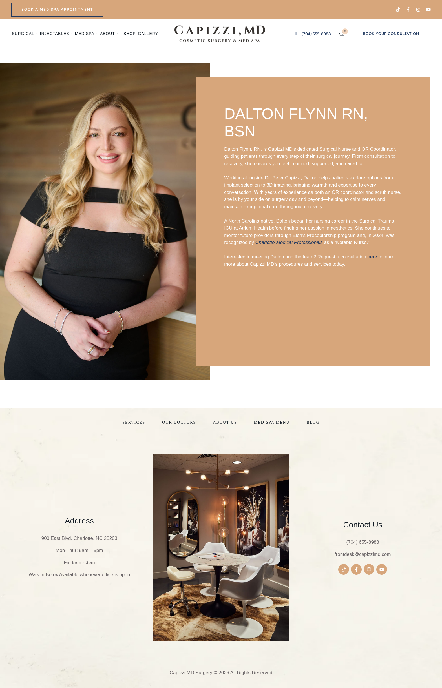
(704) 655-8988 (362, 542)
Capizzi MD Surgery (191, 672)
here (372, 256)
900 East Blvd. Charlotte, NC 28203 (79, 538)
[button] (57, 10)
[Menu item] (24, 34)
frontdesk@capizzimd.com (363, 554)
